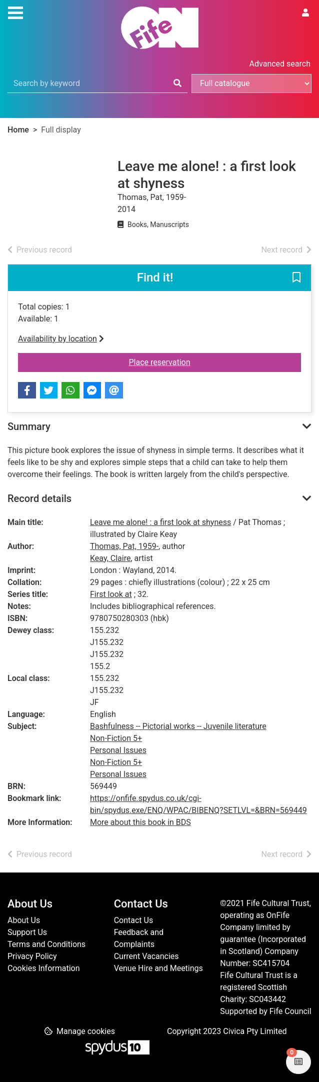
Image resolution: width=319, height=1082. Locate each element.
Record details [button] (40, 498)
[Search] (178, 83)
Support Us (27, 932)
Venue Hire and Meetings (158, 968)
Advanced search (280, 63)
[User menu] (305, 13)
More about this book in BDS (140, 822)
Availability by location (61, 339)
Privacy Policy (32, 956)
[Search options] (252, 83)
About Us (24, 920)
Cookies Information (44, 968)
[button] (296, 278)
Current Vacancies (146, 956)
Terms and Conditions (47, 944)
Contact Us (134, 920)
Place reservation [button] (215, 361)
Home (18, 129)
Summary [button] (29, 426)
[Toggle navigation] (15, 11)
